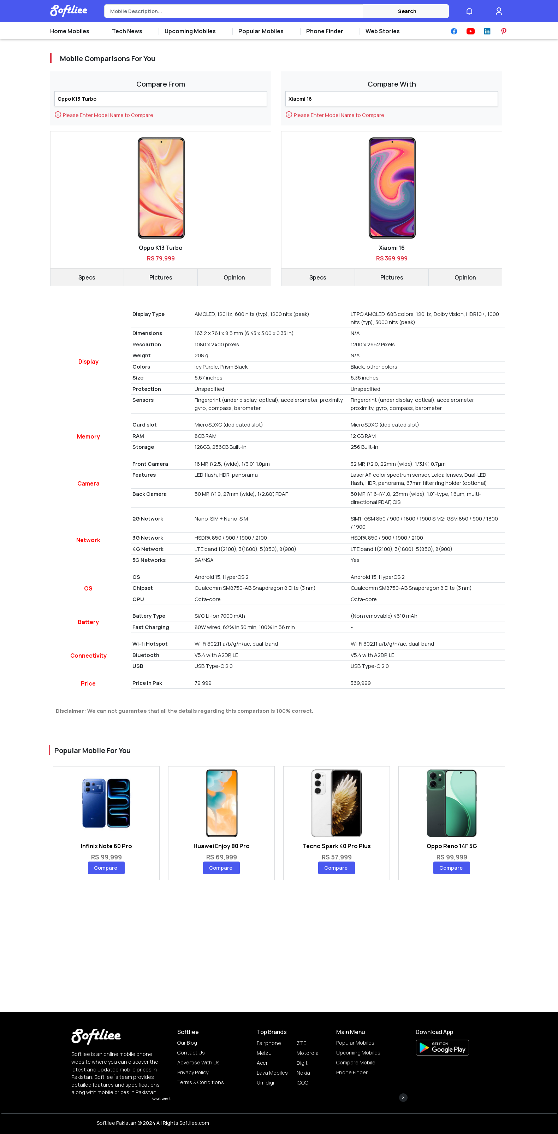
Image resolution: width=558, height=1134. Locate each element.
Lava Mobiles (272, 1072)
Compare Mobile (355, 1062)
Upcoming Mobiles (358, 1052)
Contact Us (191, 1052)
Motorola (308, 1053)
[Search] (233, 11)
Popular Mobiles (355, 1042)
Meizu (264, 1053)
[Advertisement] (279, 1118)
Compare (105, 867)
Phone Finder (352, 1072)
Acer (262, 1062)
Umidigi (265, 1082)
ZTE (301, 1043)
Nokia (303, 1072)
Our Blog (187, 1042)
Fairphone (269, 1043)
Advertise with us (198, 1062)
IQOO (302, 1082)
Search (407, 11)
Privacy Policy (192, 1072)
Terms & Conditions (200, 1082)
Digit (302, 1062)
